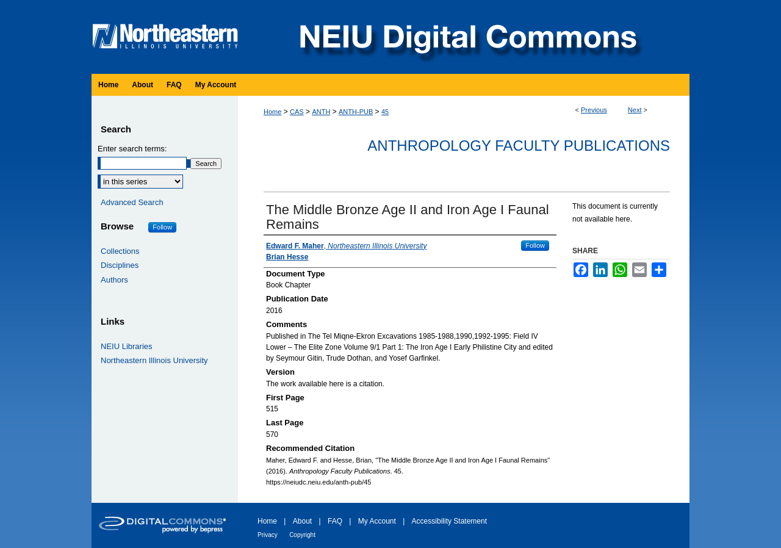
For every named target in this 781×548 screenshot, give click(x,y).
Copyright (302, 535)
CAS (297, 111)
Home (272, 111)
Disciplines (120, 265)
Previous (594, 110)
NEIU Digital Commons (466, 37)
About (302, 521)
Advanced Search (132, 202)
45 (385, 111)
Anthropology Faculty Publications (518, 145)
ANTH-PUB (356, 111)
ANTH (321, 111)
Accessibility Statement (449, 521)
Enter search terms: (132, 148)
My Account (377, 521)
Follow (535, 245)
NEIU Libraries (127, 346)
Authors (114, 279)
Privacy (267, 535)
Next (635, 110)
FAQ (335, 521)
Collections (120, 251)
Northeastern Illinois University (154, 360)
